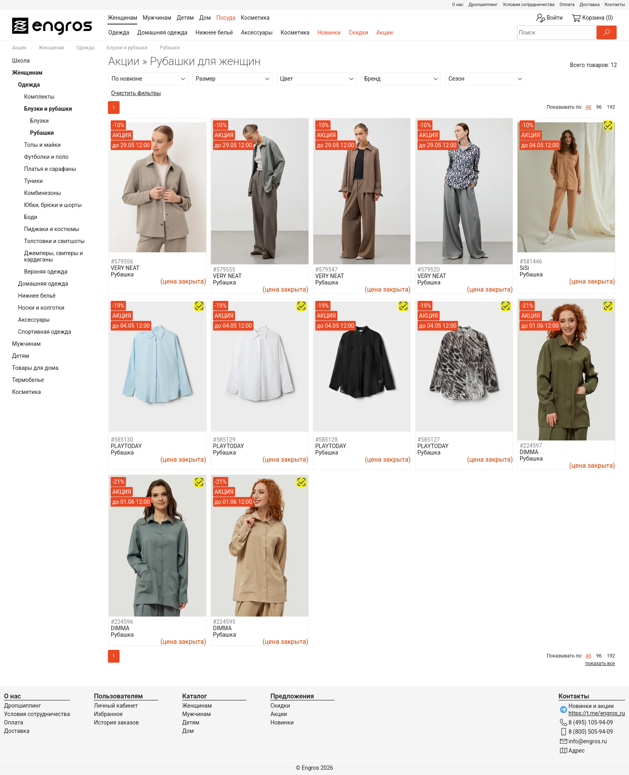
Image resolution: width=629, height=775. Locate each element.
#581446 (530, 261)
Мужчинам (26, 344)
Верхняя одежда (45, 271)
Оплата (567, 4)
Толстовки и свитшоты (54, 241)
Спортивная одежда (44, 332)
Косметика (295, 32)
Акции (384, 32)
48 (588, 107)
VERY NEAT (125, 268)
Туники (33, 181)
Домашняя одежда (162, 32)
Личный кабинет (116, 705)
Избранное (108, 714)
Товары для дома (35, 368)
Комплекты (39, 96)
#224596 (122, 622)
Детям (20, 356)
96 (599, 107)
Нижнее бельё (214, 32)
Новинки (329, 32)
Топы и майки (42, 145)
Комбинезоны (42, 193)
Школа (21, 60)
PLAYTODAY (126, 446)
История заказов (116, 722)
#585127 (429, 439)
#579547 (326, 269)
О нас (457, 4)
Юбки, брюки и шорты (53, 205)
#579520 (429, 269)
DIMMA (528, 452)
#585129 (224, 439)
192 (611, 107)
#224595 (224, 622)
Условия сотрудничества (528, 4)
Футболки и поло (46, 157)
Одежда (118, 32)
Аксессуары (257, 32)
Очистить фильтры (136, 93)
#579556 (122, 261)
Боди (30, 217)
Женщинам (51, 48)
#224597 (530, 445)
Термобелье (28, 380)
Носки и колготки (41, 307)
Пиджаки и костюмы (51, 229)
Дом (188, 731)
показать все (600, 663)
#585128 (326, 439)
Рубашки (42, 133)
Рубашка (122, 274)
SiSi (524, 268)
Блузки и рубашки (127, 48)
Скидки (358, 32)
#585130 (122, 439)
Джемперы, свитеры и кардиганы (53, 256)
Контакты (615, 4)
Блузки (39, 121)
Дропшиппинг (483, 4)
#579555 (224, 269)
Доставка (590, 4)
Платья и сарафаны (50, 169)
